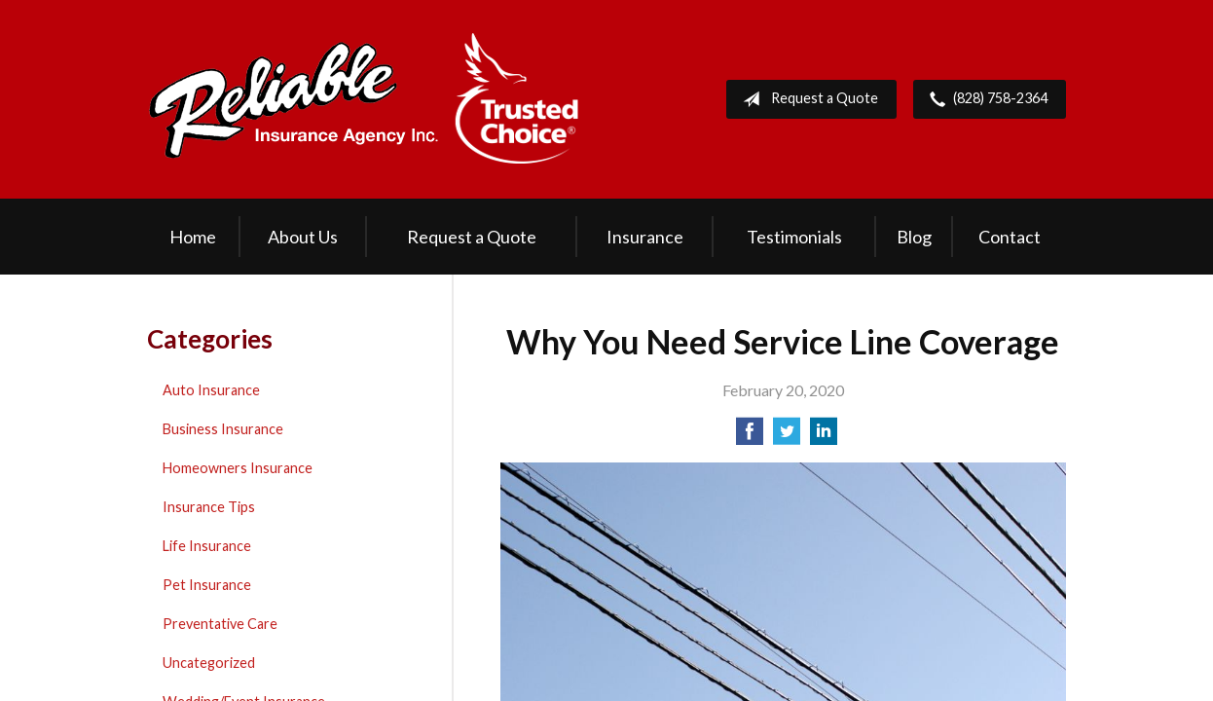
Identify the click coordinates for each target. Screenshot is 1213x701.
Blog (914, 236)
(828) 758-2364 (985, 99)
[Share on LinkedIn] (823, 436)
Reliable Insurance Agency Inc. (364, 99)
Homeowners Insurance (237, 468)
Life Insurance (207, 545)
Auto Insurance (211, 390)
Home (192, 236)
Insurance (644, 236)
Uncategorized (209, 662)
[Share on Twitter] (786, 436)
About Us (303, 236)
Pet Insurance (207, 584)
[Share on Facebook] (749, 436)
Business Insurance (223, 429)
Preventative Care (220, 623)
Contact (1009, 236)
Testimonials (794, 236)
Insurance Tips (209, 506)
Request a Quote (806, 99)
